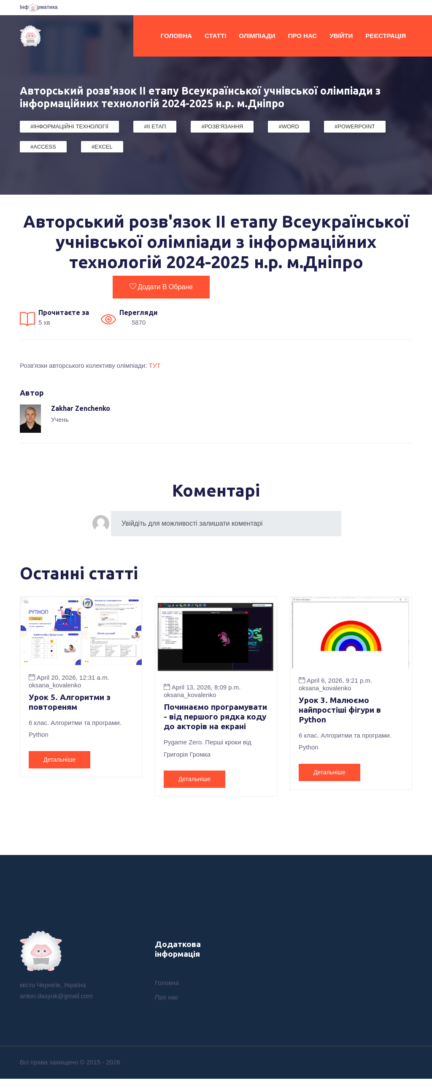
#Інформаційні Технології (69, 126)
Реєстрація (385, 35)
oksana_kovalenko (55, 685)
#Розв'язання (222, 126)
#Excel (102, 147)
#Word (288, 126)
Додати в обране (161, 286)
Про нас (302, 35)
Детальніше (59, 760)
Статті (215, 35)
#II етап (155, 126)
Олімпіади (257, 35)
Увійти (341, 35)
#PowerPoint (355, 126)
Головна (176, 35)
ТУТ (155, 365)
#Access (43, 147)
